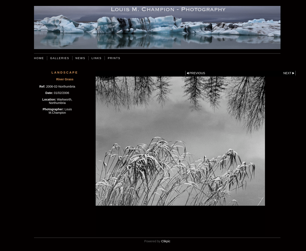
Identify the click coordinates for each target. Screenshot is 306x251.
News (80, 58)
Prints (114, 58)
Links (97, 58)
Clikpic (165, 241)
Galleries (59, 58)
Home (39, 58)
